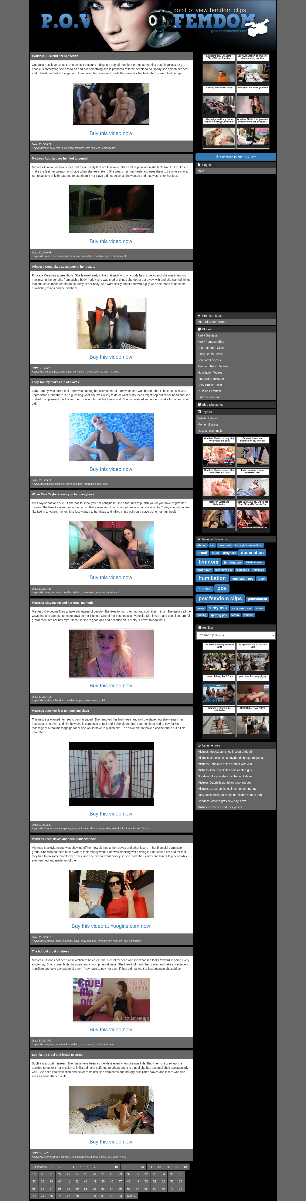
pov (87, 148)
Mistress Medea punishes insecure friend (225, 751)
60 (77, 1188)
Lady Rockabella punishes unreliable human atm (230, 795)
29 (120, 1174)
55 (34, 1188)
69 (154, 1188)
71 (172, 1188)
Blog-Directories (210, 404)
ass (212, 545)
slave (47, 256)
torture (235, 615)
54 (180, 1181)
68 (146, 1188)
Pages (204, 165)
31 (137, 1174)
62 (94, 1188)
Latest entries (209, 745)
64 (111, 1188)
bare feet (106, 1156)
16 (168, 1167)
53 (172, 1181)
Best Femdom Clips (211, 348)
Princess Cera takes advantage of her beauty (63, 266)
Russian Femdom (209, 391)
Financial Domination (211, 378)
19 (34, 1174)
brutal (102, 700)
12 (133, 1167)
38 (42, 1181)
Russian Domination (211, 430)
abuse (201, 545)
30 (128, 1174)
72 (180, 1188)
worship (248, 615)
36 (180, 1174)
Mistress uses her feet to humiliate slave (60, 710)
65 (120, 1188)
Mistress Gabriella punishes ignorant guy (224, 782)
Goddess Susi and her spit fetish (55, 56)
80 (94, 1196)
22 (60, 1174)
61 (85, 1188)
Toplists (205, 412)
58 (60, 1188)
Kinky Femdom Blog (211, 341)
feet (46, 148)
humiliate (258, 570)
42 (77, 1181)
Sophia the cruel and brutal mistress (57, 1054)
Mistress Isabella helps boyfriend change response (231, 757)
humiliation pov (103, 256)
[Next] (131, 1196)
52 (163, 1181)
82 (111, 1196)
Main (201, 171)
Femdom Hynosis (209, 360)
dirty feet (111, 828)
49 (137, 1181)
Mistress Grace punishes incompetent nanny (227, 788)
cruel (89, 371)
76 (60, 1196)
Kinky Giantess (207, 335)
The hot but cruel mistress (50, 951)
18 (185, 1167)
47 (120, 1181)
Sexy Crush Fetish (210, 385)
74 (42, 1196)
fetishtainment (254, 562)
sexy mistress (52, 1156)
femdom (79, 148)
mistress (95, 148)
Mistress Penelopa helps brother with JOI (225, 764)
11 (125, 1167)
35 (172, 1174)
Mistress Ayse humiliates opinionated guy (225, 770)
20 (42, 1174)
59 (68, 1188)
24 (77, 1174)
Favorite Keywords (212, 539)
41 (68, 1181)
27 (103, 1174)
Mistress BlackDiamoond (58, 940)
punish (97, 371)
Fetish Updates (208, 418)
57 (51, 1188)
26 (94, 1174)
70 (163, 1188)
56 (42, 1188)
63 (103, 1188)
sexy (105, 483)
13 (142, 1167)
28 (111, 1174)
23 (68, 1174)
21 (51, 1174)
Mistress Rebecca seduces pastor (220, 807)
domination (87, 256)
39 (51, 1181)
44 (94, 1181)
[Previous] (39, 1167)
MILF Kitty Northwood (212, 322)
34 (163, 1174)
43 (85, 1181)
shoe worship (97, 828)
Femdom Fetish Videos (213, 366)
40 (60, 1181)
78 (77, 1196)
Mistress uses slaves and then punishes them (64, 839)
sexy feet (55, 148)
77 (68, 1196)
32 (146, 1174)
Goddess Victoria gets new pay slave (222, 801)
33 (154, 1174)
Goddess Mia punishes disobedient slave (225, 776)
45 (103, 1181)
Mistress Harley (53, 828)
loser (94, 700)
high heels (242, 570)
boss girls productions (248, 545)
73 (34, 1196)
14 (151, 1167)
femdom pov (108, 148)
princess (49, 483)
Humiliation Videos (210, 372)
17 (176, 1167)
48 (128, 1181)
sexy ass (56, 592)
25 (85, 1174)
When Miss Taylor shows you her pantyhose (63, 494)
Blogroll (205, 329)
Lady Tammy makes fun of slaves (55, 382)
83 (120, 1196)
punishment (119, 256)
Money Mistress (208, 424)
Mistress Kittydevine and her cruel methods (63, 602)
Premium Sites (210, 315)
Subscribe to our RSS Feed (235, 157)
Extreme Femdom (209, 397)
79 (85, 1196)
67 (137, 1188)
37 (34, 1181)
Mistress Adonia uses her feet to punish (60, 158)
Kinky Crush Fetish (210, 354)
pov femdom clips (220, 598)
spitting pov (218, 615)
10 (116, 1167)
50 (146, 1181)
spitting (67, 828)
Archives (206, 627)
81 (103, 1196)
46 (111, 1181)
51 (154, 1181)
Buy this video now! (112, 133)
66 (128, 1188)
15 (159, 1167)
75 (51, 1196)
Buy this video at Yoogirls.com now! (112, 926)
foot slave (83, 828)
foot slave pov (223, 570)
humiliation (67, 148)
